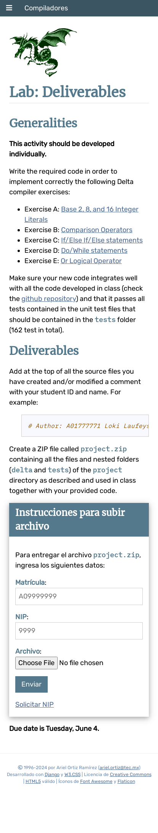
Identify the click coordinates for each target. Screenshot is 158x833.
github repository (48, 298)
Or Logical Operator (91, 261)
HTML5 (33, 781)
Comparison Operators (96, 230)
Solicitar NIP (34, 704)
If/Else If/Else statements (102, 240)
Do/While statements (94, 250)
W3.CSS (72, 774)
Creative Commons (131, 774)
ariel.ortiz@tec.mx (119, 767)
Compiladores (46, 8)
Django (52, 774)
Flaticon (126, 781)
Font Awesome (96, 781)
